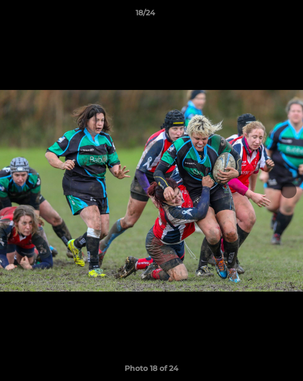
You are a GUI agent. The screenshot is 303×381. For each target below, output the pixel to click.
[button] (265, 15)
